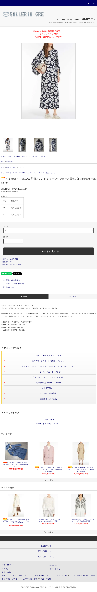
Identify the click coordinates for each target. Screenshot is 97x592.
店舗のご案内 (48, 420)
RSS (42, 579)
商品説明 (24, 296)
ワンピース (21, 167)
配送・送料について (43, 575)
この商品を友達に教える (10, 280)
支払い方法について (21, 575)
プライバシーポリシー (10, 579)
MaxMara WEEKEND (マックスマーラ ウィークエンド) (28, 173)
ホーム (3, 156)
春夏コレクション (11, 167)
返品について (7, 262)
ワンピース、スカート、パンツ (36, 156)
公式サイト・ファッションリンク (48, 424)
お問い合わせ (7, 572)
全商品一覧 (9, 161)
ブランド (8, 173)
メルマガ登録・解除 (29, 579)
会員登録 (53, 565)
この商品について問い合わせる (12, 284)
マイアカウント (8, 565)
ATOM (48, 579)
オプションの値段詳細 (10, 259)
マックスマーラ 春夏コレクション (16, 156)
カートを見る (55, 569)
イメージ (72, 296)
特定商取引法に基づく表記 (12, 265)
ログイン (5, 569)
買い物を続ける (7, 287)
